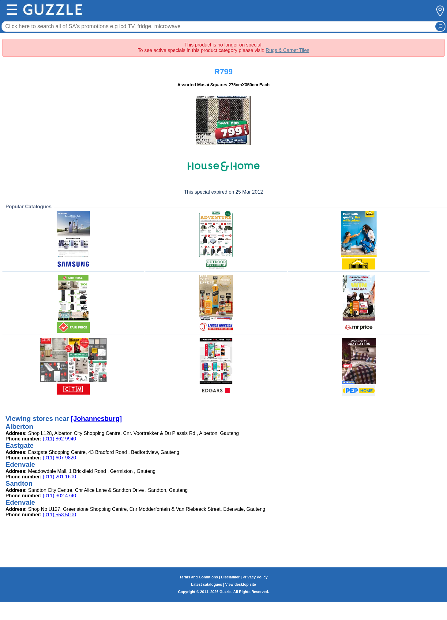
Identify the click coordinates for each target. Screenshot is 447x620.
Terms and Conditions (198, 577)
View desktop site (240, 584)
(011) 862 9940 (59, 438)
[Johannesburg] (96, 418)
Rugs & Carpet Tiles (287, 50)
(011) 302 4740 (59, 495)
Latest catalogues (206, 584)
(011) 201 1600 (59, 476)
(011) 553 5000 (59, 514)
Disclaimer (230, 577)
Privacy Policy (255, 577)
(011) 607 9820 (59, 457)
